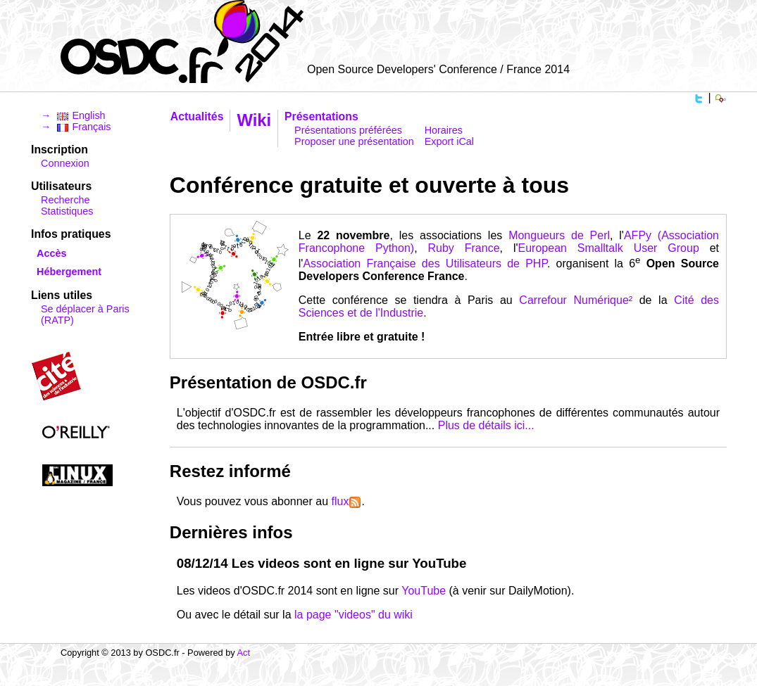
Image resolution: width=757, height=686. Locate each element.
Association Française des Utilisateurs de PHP (425, 263)
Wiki (254, 119)
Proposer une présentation (354, 141)
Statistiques (67, 211)
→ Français (76, 126)
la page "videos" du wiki (353, 615)
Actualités (197, 116)
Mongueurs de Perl (559, 235)
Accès (51, 253)
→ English (73, 115)
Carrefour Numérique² (575, 300)
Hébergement (69, 271)
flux (346, 501)
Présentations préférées (348, 130)
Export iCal (449, 141)
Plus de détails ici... (486, 425)
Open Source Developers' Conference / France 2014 (438, 69)
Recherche (65, 199)
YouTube (423, 591)
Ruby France (464, 248)
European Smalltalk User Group (608, 248)
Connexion (65, 163)
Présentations (321, 116)
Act (244, 652)
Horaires (444, 130)
